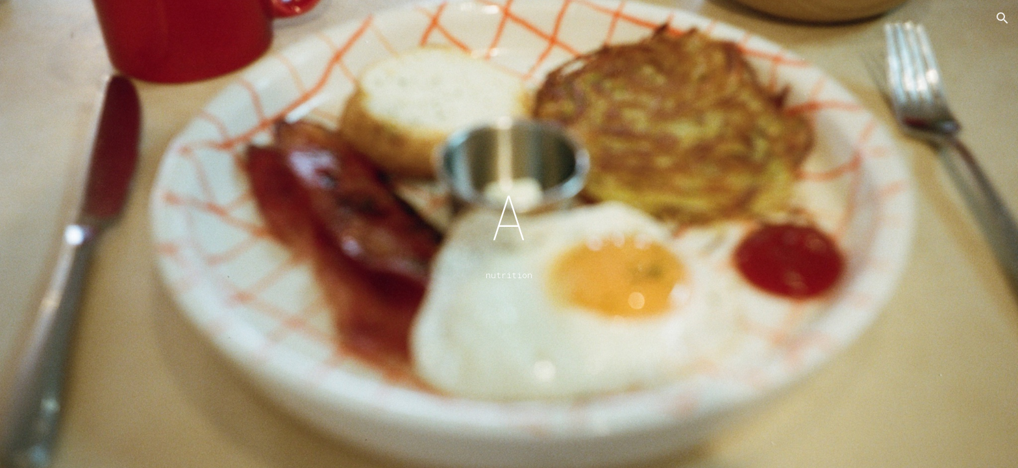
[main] (509, 234)
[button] (1002, 18)
